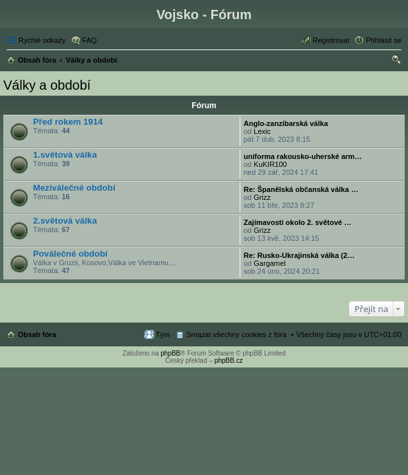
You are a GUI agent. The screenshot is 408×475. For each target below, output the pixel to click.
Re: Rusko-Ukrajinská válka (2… (299, 255)
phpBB (170, 353)
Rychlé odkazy (42, 40)
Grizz (262, 197)
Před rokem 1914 (68, 122)
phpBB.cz (229, 360)
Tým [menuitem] (163, 334)
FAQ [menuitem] (90, 40)
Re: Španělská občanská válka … (301, 189)
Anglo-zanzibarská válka (286, 123)
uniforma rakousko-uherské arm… (303, 156)
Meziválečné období (74, 188)
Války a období (46, 85)
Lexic (262, 131)
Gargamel (269, 263)
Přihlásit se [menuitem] (383, 40)
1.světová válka (65, 155)
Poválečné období (70, 254)
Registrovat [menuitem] (331, 40)
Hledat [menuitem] (396, 61)
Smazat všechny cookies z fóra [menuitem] (236, 334)
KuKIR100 (270, 164)
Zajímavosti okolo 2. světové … (297, 222)
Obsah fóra (37, 334)
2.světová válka (65, 221)
